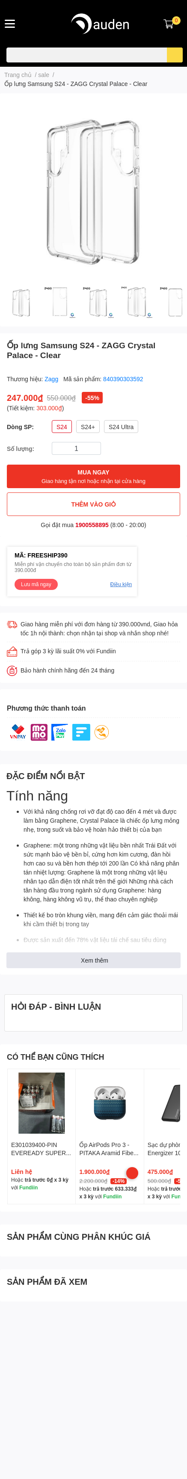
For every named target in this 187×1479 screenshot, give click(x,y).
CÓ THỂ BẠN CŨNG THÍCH (55, 1056)
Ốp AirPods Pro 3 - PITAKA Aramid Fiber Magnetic (107, 1153)
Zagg (52, 378)
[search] (175, 54)
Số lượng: (20, 448)
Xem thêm (94, 960)
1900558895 (92, 524)
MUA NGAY (93, 476)
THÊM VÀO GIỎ (93, 504)
